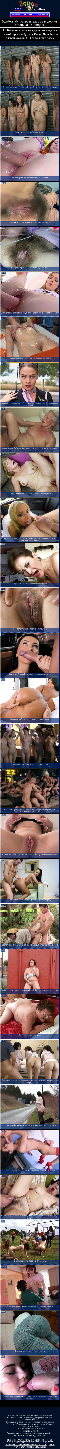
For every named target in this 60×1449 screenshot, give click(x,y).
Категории (16, 14)
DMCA (51, 1445)
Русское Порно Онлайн (38, 34)
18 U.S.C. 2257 (40, 1445)
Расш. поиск (28, 14)
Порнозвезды (42, 14)
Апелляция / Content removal (19, 1445)
